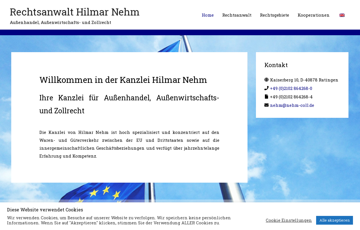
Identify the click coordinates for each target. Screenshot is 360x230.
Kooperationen (314, 15)
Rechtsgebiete (274, 15)
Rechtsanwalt (236, 15)
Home (208, 15)
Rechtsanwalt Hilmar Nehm (75, 11)
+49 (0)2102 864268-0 (291, 88)
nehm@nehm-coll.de (292, 105)
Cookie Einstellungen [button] (289, 220)
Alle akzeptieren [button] (335, 220)
